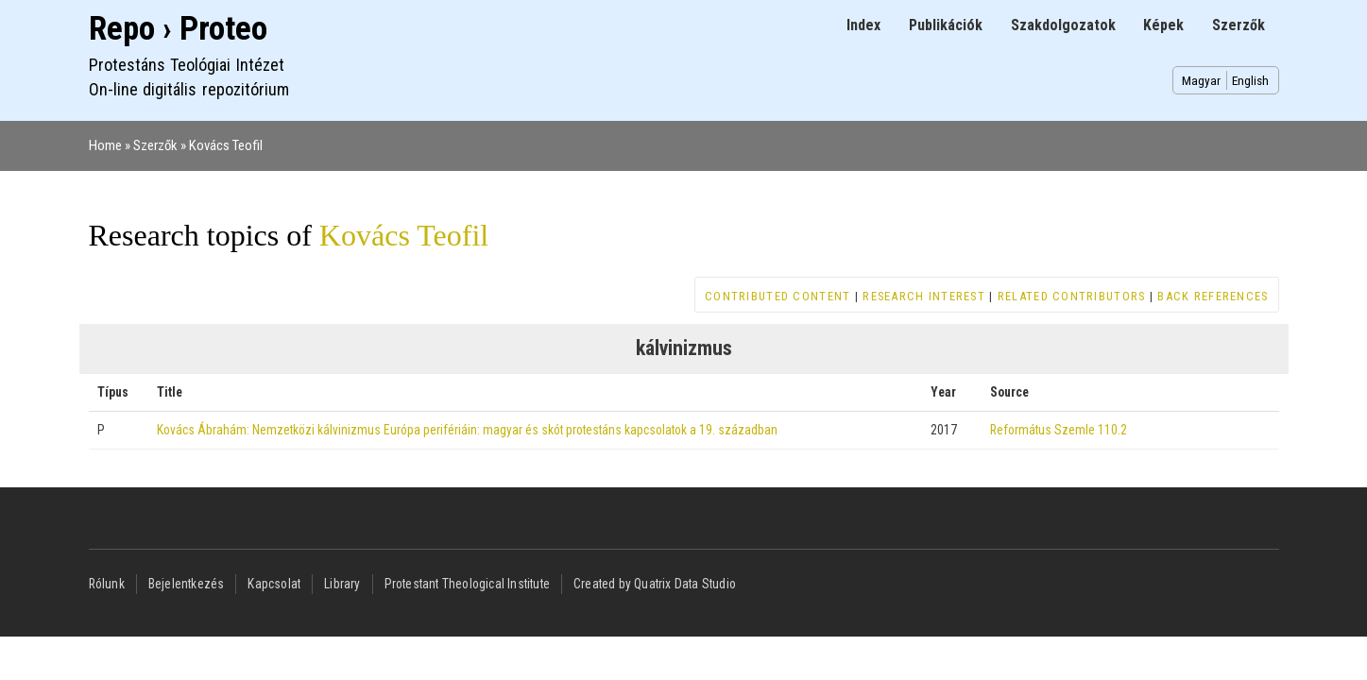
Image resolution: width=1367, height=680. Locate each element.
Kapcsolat (274, 583)
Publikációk (946, 25)
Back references (1212, 296)
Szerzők (1238, 25)
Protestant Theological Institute (467, 583)
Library (342, 583)
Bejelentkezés (186, 583)
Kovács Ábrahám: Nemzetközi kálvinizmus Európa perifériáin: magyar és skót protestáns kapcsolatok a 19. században (467, 429)
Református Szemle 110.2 (1058, 429)
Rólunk (107, 583)
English (1250, 80)
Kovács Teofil (226, 145)
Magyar (1201, 80)
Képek (1163, 25)
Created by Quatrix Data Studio (654, 583)
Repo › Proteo (178, 28)
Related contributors (1072, 296)
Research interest (924, 296)
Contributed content (777, 296)
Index (863, 25)
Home (105, 145)
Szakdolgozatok (1063, 25)
